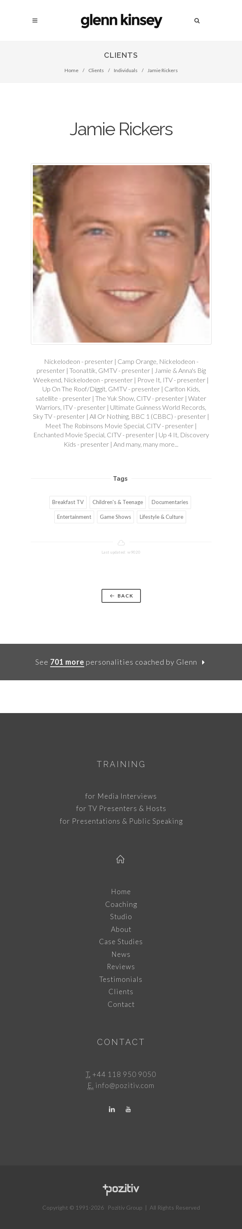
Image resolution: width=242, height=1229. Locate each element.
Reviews (121, 966)
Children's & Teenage (117, 502)
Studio (121, 916)
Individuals (126, 70)
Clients (96, 70)
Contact (121, 1004)
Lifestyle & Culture (161, 516)
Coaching (121, 904)
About (121, 929)
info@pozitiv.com (124, 1085)
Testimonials (121, 979)
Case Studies (121, 941)
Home (71, 70)
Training (121, 764)
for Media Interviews (121, 796)
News (121, 954)
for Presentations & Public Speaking (121, 821)
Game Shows (115, 516)
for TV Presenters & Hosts (121, 808)
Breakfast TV (68, 502)
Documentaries (170, 502)
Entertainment (74, 516)
